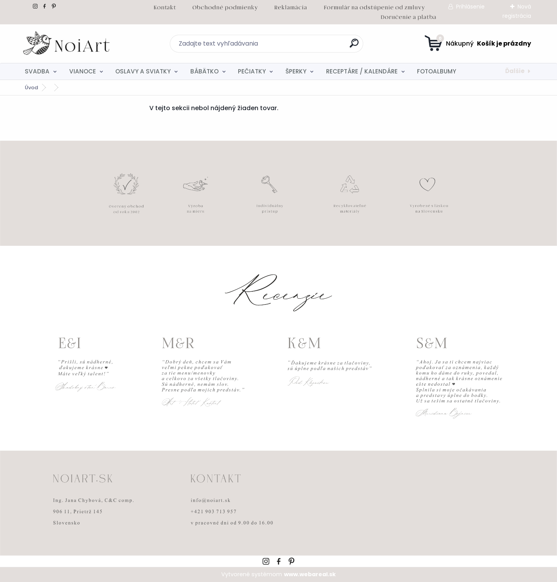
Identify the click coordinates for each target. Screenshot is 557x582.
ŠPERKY (295, 71)
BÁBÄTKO (204, 71)
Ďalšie (515, 71)
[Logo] (67, 43)
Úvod (31, 87)
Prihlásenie (470, 6)
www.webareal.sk (310, 574)
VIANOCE (82, 71)
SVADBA (37, 71)
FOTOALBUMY (436, 71)
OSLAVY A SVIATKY (143, 71)
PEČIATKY (252, 71)
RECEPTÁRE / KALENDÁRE (362, 71)
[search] (354, 46)
